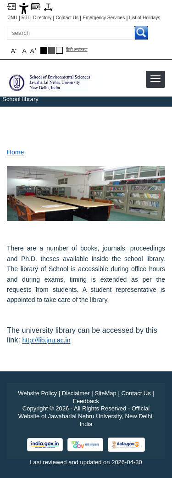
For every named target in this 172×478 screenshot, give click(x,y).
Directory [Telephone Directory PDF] (42, 18)
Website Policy (37, 393)
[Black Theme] (43, 50)
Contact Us (67, 18)
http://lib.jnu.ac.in (46, 340)
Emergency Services (104, 18)
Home (15, 152)
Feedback (86, 401)
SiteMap (105, 393)
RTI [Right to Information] (25, 18)
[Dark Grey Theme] (51, 50)
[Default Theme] (59, 50)
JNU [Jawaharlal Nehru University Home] (12, 18)
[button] (155, 78)
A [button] (33, 50)
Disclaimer (76, 393)
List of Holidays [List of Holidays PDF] (145, 18)
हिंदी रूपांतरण (77, 50)
